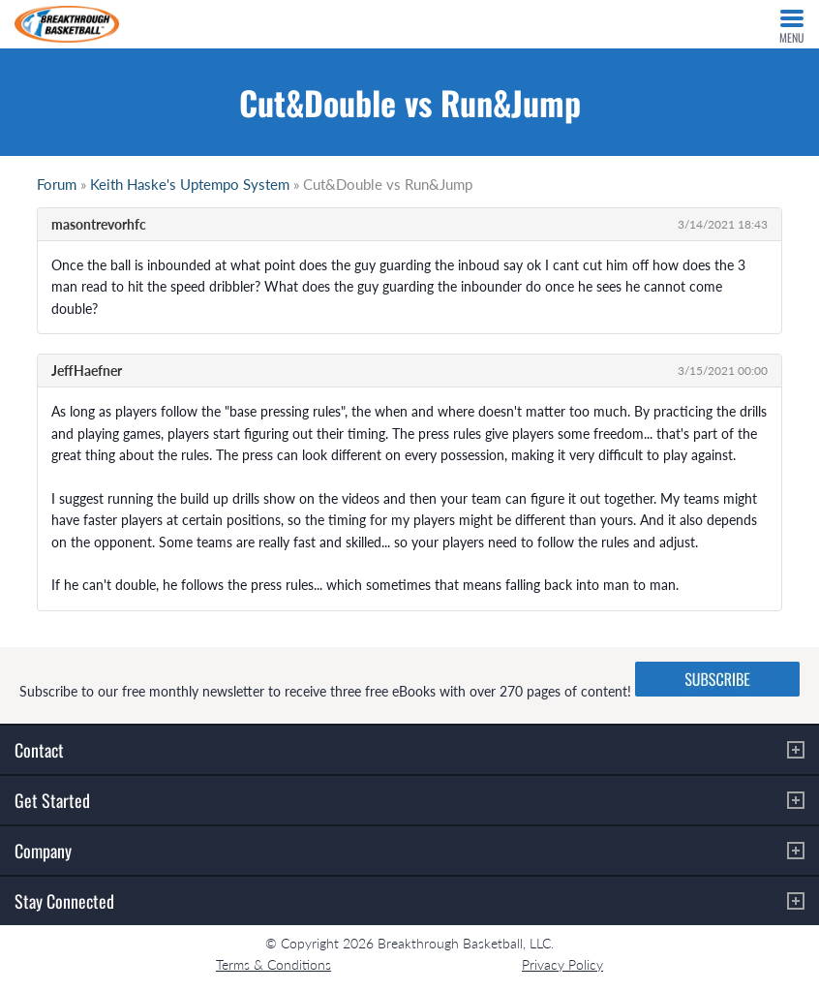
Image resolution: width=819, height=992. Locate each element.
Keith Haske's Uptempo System (189, 184)
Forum (56, 184)
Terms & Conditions (273, 964)
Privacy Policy (562, 964)
